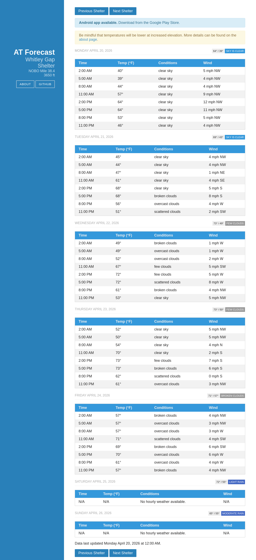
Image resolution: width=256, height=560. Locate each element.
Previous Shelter (91, 11)
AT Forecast (34, 52)
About (25, 84)
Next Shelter (123, 11)
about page (88, 39)
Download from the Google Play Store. (129, 23)
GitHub (45, 84)
